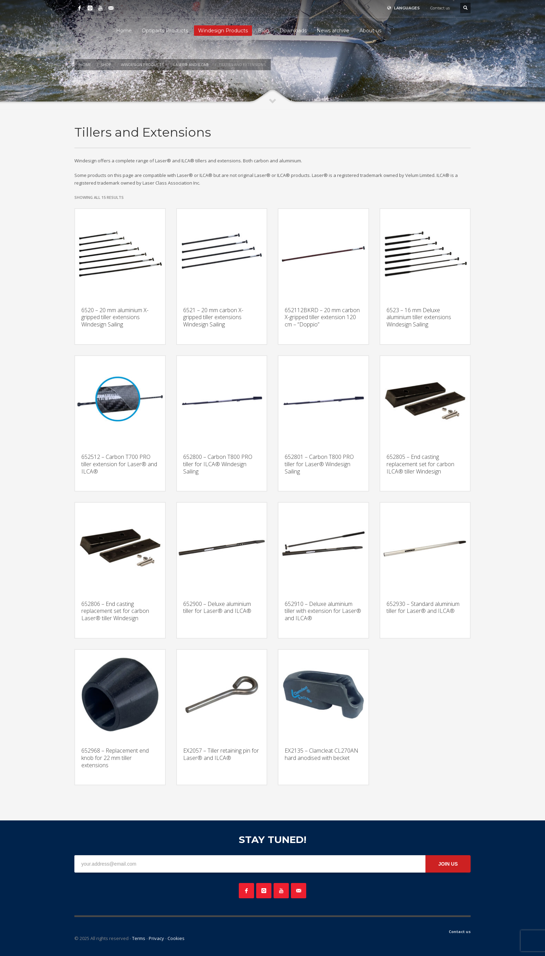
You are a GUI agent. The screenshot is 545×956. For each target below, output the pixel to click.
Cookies (176, 938)
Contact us (440, 8)
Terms (138, 938)
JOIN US (448, 864)
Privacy (156, 938)
